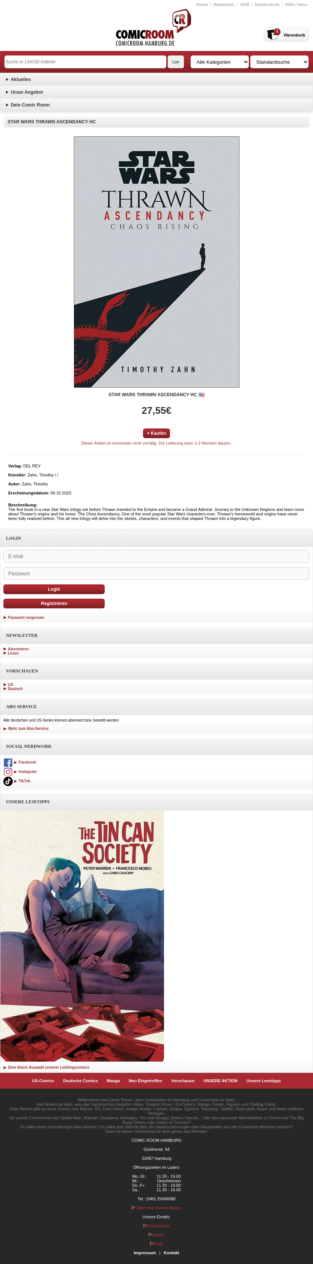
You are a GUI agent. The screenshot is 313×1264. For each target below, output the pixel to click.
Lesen (13, 653)
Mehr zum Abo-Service (25, 728)
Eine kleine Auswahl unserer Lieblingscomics (46, 1067)
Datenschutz (267, 4)
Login (54, 589)
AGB (244, 4)
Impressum (145, 1253)
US (10, 685)
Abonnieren (18, 649)
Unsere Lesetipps (264, 1080)
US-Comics (43, 1080)
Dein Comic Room (30, 105)
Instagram (19, 772)
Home (202, 4)
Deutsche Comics (80, 1080)
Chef (156, 1244)
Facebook (19, 762)
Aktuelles (21, 79)
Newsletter (224, 4)
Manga (113, 1080)
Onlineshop (156, 1226)
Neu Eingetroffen (145, 1080)
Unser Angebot (27, 92)
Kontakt (171, 1253)
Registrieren (54, 603)
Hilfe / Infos (296, 4)
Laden (156, 1235)
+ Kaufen (156, 433)
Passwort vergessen (26, 618)
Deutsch (15, 689)
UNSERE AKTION (220, 1080)
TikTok (16, 781)
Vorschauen (182, 1080)
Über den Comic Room (156, 1208)
